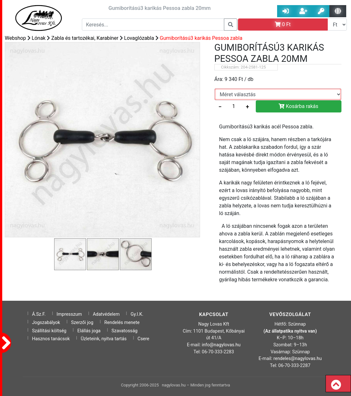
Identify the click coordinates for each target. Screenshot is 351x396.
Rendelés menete (122, 322)
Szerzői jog (82, 322)
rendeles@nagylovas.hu (298, 358)
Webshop (15, 38)
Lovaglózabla (139, 38)
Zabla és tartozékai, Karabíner (84, 38)
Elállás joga (89, 331)
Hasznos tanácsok (51, 339)
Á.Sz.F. (39, 314)
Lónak (39, 38)
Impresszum (69, 314)
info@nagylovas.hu (221, 345)
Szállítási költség (49, 331)
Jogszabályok (46, 322)
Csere (143, 339)
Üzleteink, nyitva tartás (103, 339)
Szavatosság (124, 331)
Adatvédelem (106, 314)
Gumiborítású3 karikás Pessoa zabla (201, 38)
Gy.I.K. (137, 314)
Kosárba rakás (298, 106)
